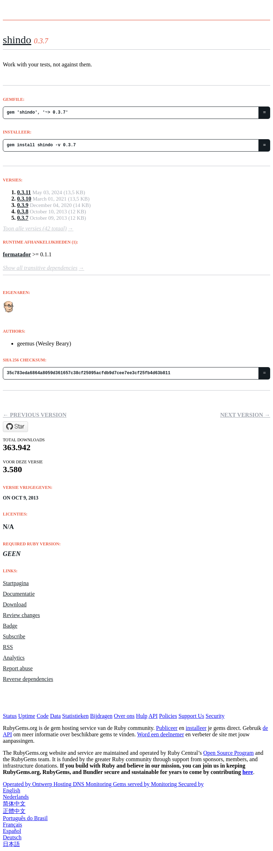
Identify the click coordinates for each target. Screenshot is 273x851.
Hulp (141, 716)
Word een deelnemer (160, 734)
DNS (79, 784)
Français (12, 825)
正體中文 (14, 811)
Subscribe (14, 636)
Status (10, 716)
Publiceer (167, 728)
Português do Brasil (25, 818)
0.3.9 (22, 205)
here (247, 772)
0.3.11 (24, 192)
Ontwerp (43, 784)
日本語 (11, 844)
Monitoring (99, 784)
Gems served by (132, 784)
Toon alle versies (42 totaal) (35, 228)
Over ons (124, 716)
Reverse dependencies (28, 679)
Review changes (21, 615)
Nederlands (16, 797)
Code (43, 716)
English (11, 790)
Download (15, 604)
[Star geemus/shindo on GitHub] (15, 426)
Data (55, 716)
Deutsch (12, 837)
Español (12, 831)
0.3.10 (24, 199)
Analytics (13, 658)
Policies (168, 716)
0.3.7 (22, 218)
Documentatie (19, 594)
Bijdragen (101, 716)
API (153, 716)
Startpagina (16, 583)
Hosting (63, 784)
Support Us (191, 716)
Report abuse (18, 668)
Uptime (26, 716)
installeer (196, 728)
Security (215, 716)
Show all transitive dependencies (40, 268)
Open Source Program (228, 753)
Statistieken (75, 716)
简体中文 (14, 804)
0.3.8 (22, 211)
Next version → (245, 415)
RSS (8, 647)
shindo (17, 39)
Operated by (17, 784)
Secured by (191, 784)
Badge (10, 626)
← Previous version (34, 415)
